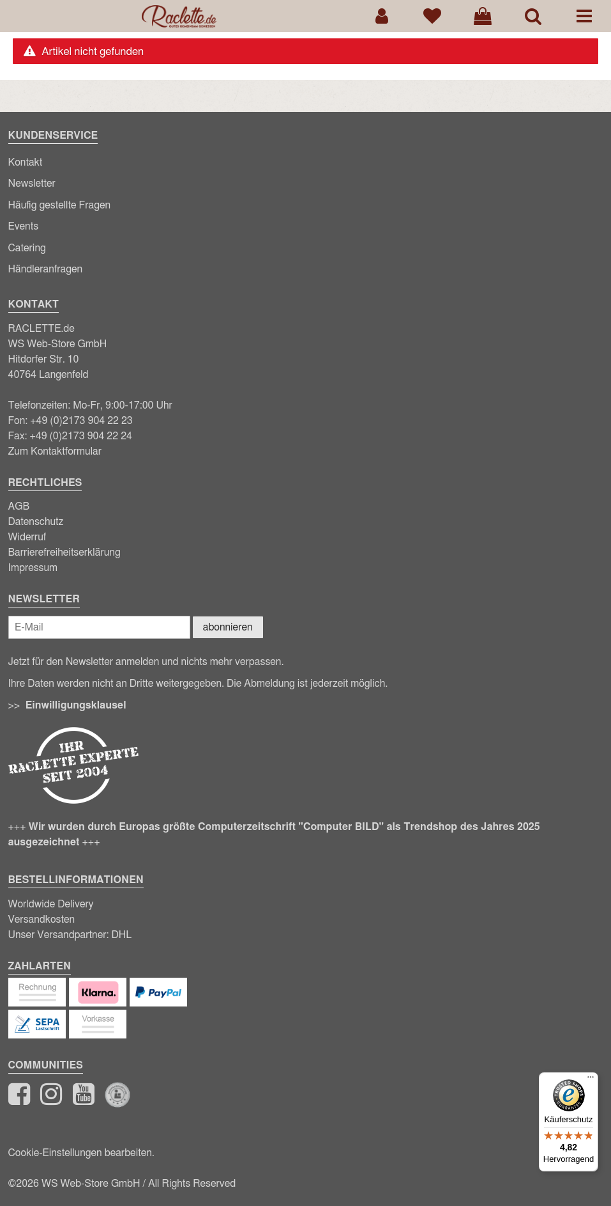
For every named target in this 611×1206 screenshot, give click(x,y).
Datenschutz (36, 522)
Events (23, 226)
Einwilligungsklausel (76, 705)
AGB (19, 506)
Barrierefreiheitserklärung (64, 552)
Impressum (33, 568)
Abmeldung (269, 683)
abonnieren (228, 627)
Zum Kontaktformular (55, 451)
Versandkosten (41, 919)
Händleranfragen (45, 269)
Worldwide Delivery (51, 904)
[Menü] (590, 1080)
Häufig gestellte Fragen (59, 205)
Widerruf (27, 537)
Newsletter (32, 183)
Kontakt (25, 162)
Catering (27, 248)
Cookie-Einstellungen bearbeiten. (81, 1153)
